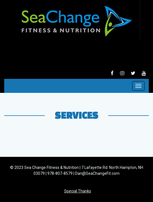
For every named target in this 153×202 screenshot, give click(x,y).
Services (76, 115)
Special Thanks (77, 191)
